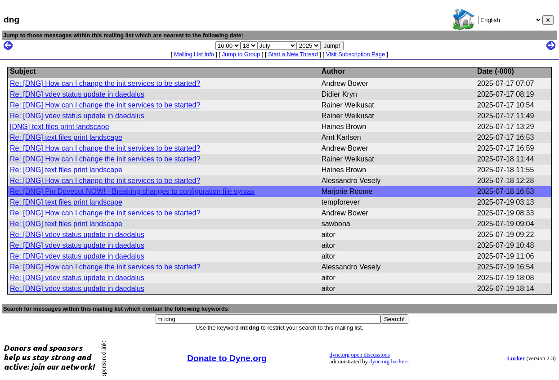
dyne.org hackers (388, 361)
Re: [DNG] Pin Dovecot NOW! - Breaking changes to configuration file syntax (132, 191)
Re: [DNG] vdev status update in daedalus (77, 94)
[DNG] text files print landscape (59, 126)
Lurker (516, 358)
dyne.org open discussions (360, 355)
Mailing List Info (194, 54)
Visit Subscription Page (355, 54)
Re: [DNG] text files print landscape (66, 137)
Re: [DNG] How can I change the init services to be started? (105, 83)
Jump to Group (241, 54)
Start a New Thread (293, 54)
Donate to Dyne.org (227, 358)
